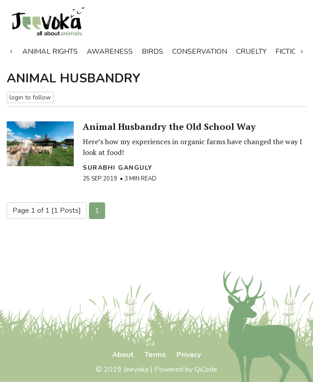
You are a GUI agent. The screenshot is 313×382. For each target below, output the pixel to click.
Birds (152, 51)
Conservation (199, 51)
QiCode (206, 369)
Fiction (288, 51)
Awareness (110, 51)
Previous (11, 49)
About (123, 355)
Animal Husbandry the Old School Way (169, 126)
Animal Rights (50, 51)
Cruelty (251, 51)
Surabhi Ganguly (117, 167)
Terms (155, 355)
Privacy (189, 355)
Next (301, 49)
